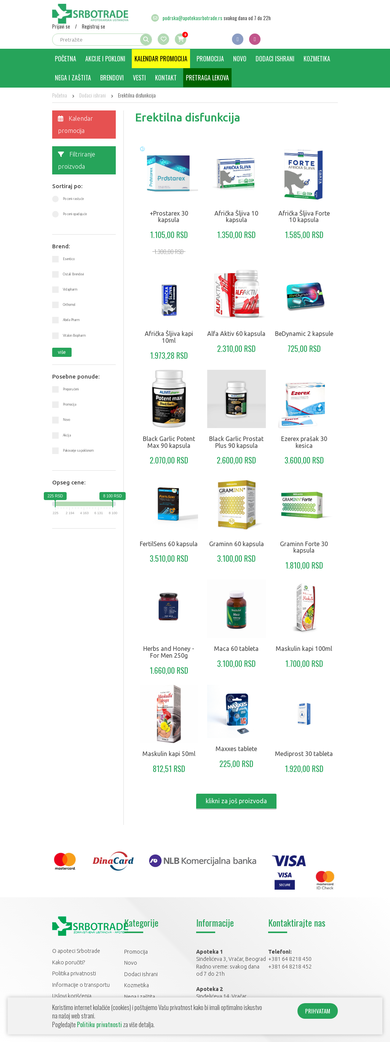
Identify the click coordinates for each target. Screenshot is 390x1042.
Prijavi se (61, 26)
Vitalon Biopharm (74, 335)
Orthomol (69, 305)
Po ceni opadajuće (75, 214)
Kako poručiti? (68, 962)
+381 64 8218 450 (290, 959)
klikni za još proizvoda (236, 800)
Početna (65, 58)
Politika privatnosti (74, 973)
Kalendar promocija (160, 58)
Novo (239, 58)
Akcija (67, 435)
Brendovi (112, 77)
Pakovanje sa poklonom (78, 450)
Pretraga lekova (207, 77)
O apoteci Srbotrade (76, 951)
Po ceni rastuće (73, 199)
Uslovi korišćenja (71, 996)
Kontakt (166, 77)
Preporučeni (71, 389)
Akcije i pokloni (105, 58)
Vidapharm (70, 289)
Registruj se (93, 26)
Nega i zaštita (73, 77)
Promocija (210, 58)
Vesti (139, 77)
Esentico (69, 259)
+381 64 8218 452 (290, 967)
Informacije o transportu (81, 985)
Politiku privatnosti (99, 1024)
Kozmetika (317, 58)
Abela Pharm (71, 320)
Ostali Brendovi (73, 274)
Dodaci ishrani (275, 58)
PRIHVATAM (317, 1011)
